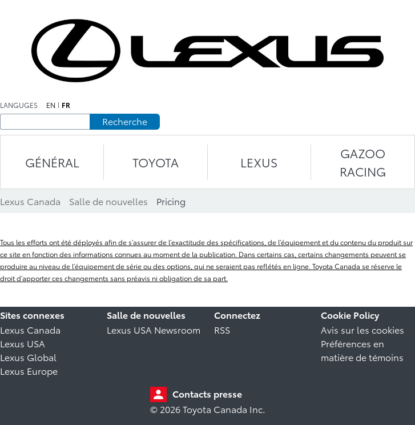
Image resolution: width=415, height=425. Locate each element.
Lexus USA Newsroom (153, 329)
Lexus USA (22, 343)
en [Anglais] (50, 105)
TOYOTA (155, 162)
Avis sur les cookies (362, 329)
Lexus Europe (29, 370)
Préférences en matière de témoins (362, 349)
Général (52, 162)
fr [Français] (66, 105)
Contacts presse (207, 393)
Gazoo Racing (363, 162)
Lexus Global (28, 356)
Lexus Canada (30, 329)
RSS (222, 329)
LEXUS (258, 162)
